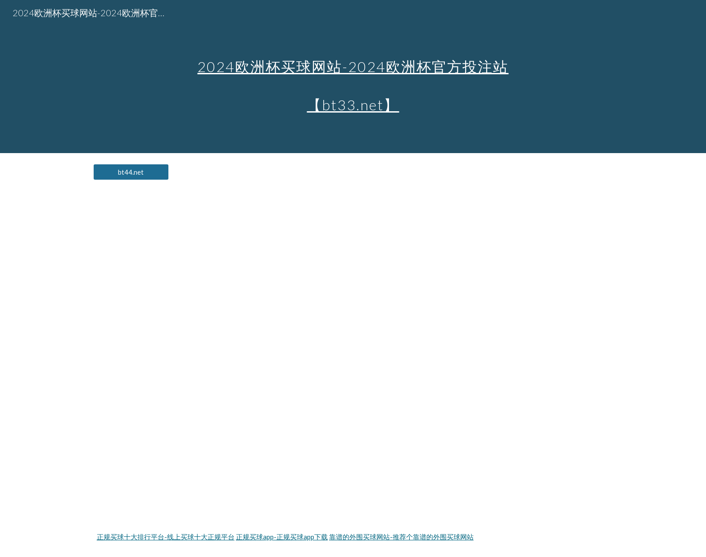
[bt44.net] (131, 172)
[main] (353, 77)
